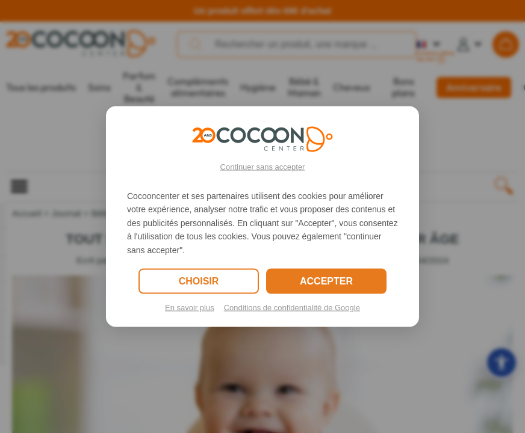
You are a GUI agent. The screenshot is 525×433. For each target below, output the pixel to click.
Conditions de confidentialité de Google (292, 307)
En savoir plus (189, 307)
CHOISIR (199, 280)
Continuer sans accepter (262, 166)
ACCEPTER (326, 280)
